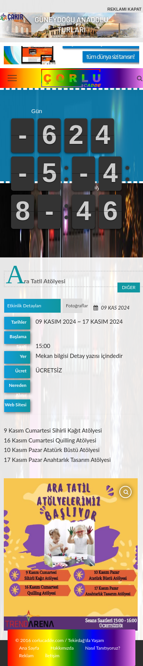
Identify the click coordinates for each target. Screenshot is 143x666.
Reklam (26, 655)
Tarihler (19, 322)
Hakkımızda (62, 647)
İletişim (52, 655)
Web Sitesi (16, 404)
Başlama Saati (18, 339)
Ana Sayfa (29, 647)
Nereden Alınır (18, 387)
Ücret (21, 371)
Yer (23, 356)
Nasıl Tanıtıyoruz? (102, 647)
